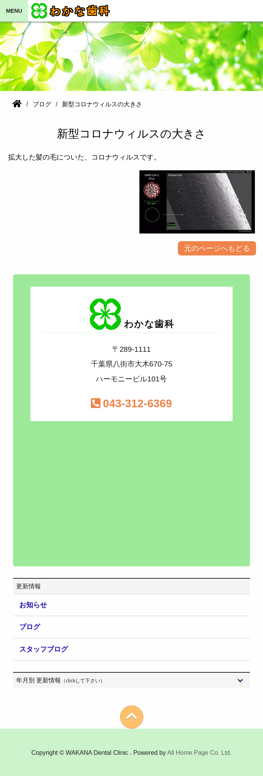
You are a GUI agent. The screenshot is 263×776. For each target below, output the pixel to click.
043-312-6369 (131, 403)
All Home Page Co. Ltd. (199, 752)
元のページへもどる (217, 248)
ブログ (29, 627)
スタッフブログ (43, 649)
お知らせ (33, 605)
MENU (14, 11)
